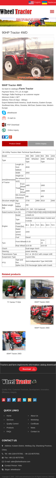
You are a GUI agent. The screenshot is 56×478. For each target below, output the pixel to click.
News (31, 428)
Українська (49, 2)
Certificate (33, 424)
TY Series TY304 (14, 302)
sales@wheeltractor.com (20, 462)
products (9, 428)
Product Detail (14, 144)
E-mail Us (9, 118)
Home (7, 416)
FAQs (7, 432)
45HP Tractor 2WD (13, 354)
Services (8, 420)
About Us (33, 416)
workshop (33, 420)
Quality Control (11, 424)
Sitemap (51, 477)
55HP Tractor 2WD (41, 328)
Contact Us (34, 432)
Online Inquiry (10, 130)
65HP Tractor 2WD (41, 302)
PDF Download (10, 125)
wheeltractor (9, 113)
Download (27, 369)
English (34, 2)
